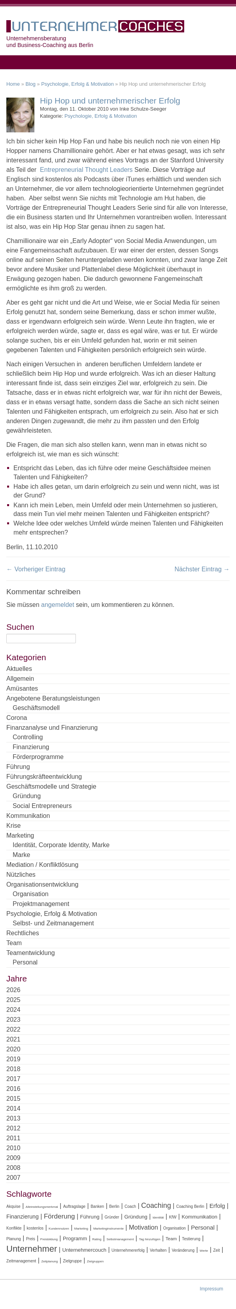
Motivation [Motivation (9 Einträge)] (143, 1227)
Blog (30, 84)
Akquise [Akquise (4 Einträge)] (13, 1206)
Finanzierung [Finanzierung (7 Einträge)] (22, 1216)
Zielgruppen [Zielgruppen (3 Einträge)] (95, 1261)
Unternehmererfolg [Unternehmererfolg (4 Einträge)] (128, 1250)
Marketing (20, 835)
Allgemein (20, 678)
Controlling (28, 737)
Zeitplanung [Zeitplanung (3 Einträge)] (49, 1261)
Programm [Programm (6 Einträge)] (75, 1238)
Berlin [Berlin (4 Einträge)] (114, 1206)
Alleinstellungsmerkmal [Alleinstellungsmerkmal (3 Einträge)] (42, 1207)
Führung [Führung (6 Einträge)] (90, 1217)
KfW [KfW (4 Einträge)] (172, 1217)
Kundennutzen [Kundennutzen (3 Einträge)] (59, 1228)
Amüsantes (22, 688)
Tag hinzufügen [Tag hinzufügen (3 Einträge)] (149, 1239)
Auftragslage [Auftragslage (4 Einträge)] (74, 1206)
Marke (21, 854)
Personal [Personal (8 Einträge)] (203, 1227)
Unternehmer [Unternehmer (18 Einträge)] (31, 1249)
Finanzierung (31, 747)
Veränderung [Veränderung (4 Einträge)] (183, 1250)
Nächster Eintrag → (202, 569)
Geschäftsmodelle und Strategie (51, 786)
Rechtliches (22, 933)
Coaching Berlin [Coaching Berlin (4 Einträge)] (190, 1206)
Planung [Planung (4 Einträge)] (13, 1239)
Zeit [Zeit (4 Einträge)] (216, 1250)
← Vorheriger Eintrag (35, 569)
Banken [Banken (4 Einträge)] (97, 1206)
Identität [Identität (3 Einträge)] (158, 1217)
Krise (13, 825)
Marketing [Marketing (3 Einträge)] (81, 1228)
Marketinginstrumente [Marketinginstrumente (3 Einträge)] (108, 1228)
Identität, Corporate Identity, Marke (61, 845)
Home (13, 84)
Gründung (27, 796)
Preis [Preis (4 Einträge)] (30, 1239)
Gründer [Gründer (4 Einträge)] (112, 1217)
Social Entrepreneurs (42, 805)
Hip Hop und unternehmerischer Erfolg (110, 100)
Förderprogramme (38, 756)
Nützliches (21, 874)
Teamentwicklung (30, 952)
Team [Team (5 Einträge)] (171, 1238)
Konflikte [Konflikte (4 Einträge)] (14, 1228)
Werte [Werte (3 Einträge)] (204, 1250)
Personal (25, 962)
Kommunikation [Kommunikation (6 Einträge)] (199, 1217)
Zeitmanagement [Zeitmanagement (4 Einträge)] (21, 1261)
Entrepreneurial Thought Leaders (87, 169)
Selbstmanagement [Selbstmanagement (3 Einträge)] (120, 1239)
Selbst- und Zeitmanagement (53, 923)
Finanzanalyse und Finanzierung (52, 727)
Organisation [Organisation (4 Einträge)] (174, 1228)
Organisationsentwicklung (42, 884)
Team (14, 943)
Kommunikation (28, 815)
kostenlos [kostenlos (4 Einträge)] (35, 1228)
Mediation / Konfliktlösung (42, 864)
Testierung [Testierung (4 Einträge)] (191, 1239)
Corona (16, 717)
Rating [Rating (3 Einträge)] (96, 1239)
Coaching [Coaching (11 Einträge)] (156, 1205)
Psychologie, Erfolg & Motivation (77, 84)
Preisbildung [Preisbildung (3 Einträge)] (49, 1239)
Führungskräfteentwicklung (44, 776)
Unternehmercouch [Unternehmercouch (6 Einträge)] (84, 1250)
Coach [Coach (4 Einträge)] (130, 1206)
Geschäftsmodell (36, 707)
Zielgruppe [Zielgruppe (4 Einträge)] (72, 1261)
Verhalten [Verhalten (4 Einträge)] (158, 1250)
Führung (18, 766)
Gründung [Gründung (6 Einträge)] (135, 1217)
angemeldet (57, 604)
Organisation (31, 894)
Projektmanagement (41, 903)
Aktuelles (19, 668)
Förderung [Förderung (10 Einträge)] (59, 1216)
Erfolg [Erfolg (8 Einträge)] (217, 1205)
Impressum (211, 1289)
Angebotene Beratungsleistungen (53, 698)
